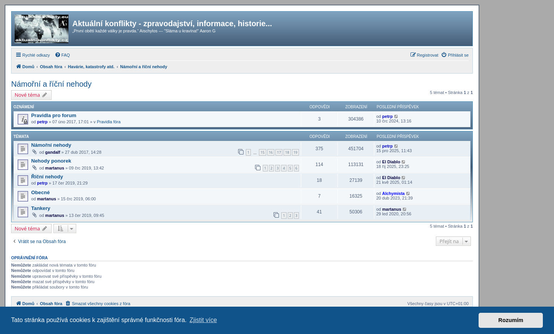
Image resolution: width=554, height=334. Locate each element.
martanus (54, 168)
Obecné (40, 192)
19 (295, 152)
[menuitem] (62, 55)
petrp (42, 121)
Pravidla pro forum (53, 115)
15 (262, 152)
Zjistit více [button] (203, 320)
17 (279, 152)
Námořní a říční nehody (51, 84)
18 (287, 152)
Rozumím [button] (510, 320)
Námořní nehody (51, 145)
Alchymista (393, 193)
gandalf (52, 152)
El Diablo (391, 161)
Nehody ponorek (51, 161)
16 (271, 152)
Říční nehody (47, 177)
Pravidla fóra (109, 121)
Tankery (40, 208)
